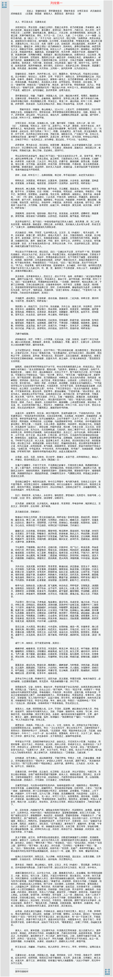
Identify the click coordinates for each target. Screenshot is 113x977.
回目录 (4, 7)
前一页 (4, 5)
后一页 (4, 3)
